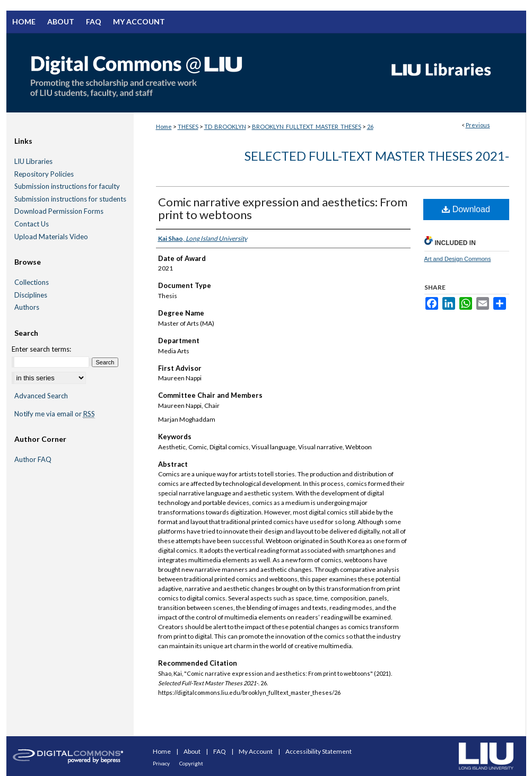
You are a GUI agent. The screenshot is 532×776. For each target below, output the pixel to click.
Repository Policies (44, 174)
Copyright (191, 763)
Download (466, 209)
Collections (31, 282)
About (193, 751)
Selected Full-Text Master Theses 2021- (377, 155)
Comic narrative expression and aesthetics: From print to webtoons (282, 208)
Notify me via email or (54, 414)
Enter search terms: (41, 349)
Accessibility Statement (318, 751)
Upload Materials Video (51, 237)
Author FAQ (32, 460)
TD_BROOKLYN (225, 126)
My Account (256, 751)
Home (164, 126)
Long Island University (486, 756)
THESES (188, 126)
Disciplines (30, 295)
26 (370, 126)
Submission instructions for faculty (67, 186)
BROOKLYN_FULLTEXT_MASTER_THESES (306, 126)
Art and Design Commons (457, 259)
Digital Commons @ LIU (192, 72)
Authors (26, 307)
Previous (478, 124)
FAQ (220, 751)
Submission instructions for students (70, 199)
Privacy (162, 763)
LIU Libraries (33, 161)
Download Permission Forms (58, 211)
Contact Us (31, 224)
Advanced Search (41, 395)
